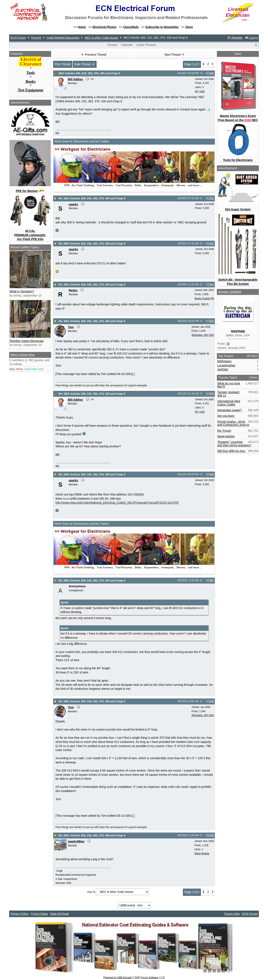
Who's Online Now (22, 354)
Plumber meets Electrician (27, 341)
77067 (210, 580)
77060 (210, 73)
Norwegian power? (229, 410)
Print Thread (63, 64)
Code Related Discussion (62, 37)
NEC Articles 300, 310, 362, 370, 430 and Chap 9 (89, 73)
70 (228, 343)
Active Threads (146, 44)
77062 (210, 243)
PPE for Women (27, 191)
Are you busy (225, 415)
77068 (210, 701)
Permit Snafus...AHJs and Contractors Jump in (233, 423)
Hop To (91, 892)
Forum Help (232, 913)
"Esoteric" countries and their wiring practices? (234, 443)
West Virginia (202, 853)
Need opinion (226, 436)
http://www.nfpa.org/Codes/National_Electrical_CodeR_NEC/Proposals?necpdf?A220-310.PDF (117, 502)
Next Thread (174, 54)
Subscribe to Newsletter (162, 27)
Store (189, 27)
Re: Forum (224, 430)
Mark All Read (59, 913)
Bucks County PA (204, 298)
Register (234, 37)
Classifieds (131, 27)
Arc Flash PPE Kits (30, 239)
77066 (210, 474)
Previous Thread (93, 54)
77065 (210, 393)
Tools (30, 73)
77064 (210, 321)
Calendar (127, 44)
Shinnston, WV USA (203, 335)
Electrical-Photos (104, 27)
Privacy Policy (19, 913)
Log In (251, 37)
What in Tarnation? (22, 291)
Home (82, 27)
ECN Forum (18, 37)
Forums (36, 37)
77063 (210, 284)
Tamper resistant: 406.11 (228, 393)
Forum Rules (39, 913)
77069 (210, 835)
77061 (210, 198)
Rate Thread (84, 64)
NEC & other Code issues (101, 37)
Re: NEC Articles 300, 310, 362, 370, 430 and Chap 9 (92, 198)
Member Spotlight (229, 291)
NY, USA (200, 91)
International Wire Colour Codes (228, 402)
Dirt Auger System (238, 209)
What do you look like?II (228, 385)
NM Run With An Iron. (231, 451)
